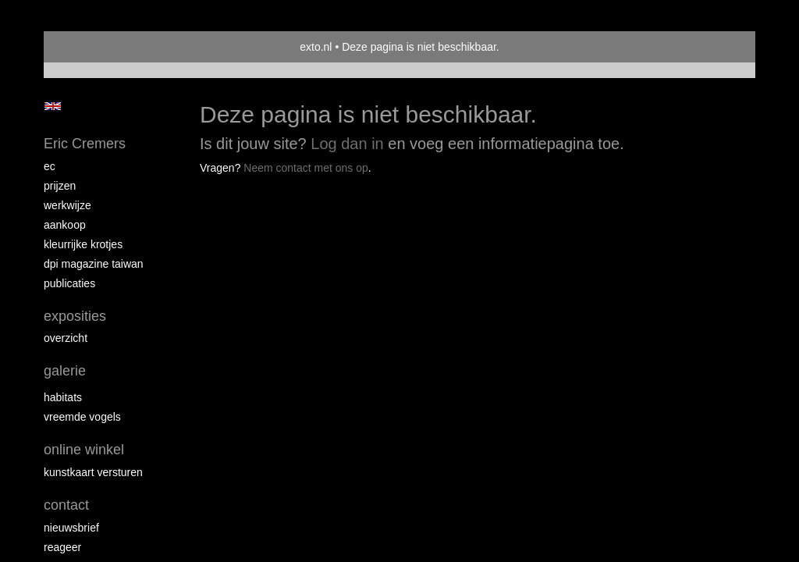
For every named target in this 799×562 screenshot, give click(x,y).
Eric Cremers (85, 143)
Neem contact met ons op (305, 168)
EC (49, 166)
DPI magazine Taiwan (94, 264)
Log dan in (347, 143)
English (53, 106)
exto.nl (316, 47)
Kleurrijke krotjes (83, 244)
